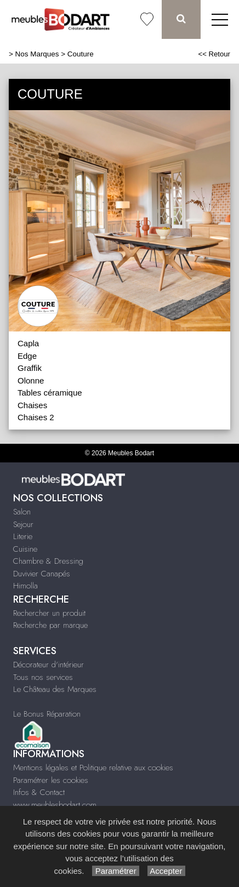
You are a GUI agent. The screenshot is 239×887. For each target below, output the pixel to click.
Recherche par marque (50, 625)
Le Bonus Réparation (47, 714)
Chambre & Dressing (48, 561)
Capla (28, 343)
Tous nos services (43, 677)
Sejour (23, 524)
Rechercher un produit (49, 613)
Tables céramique (50, 392)
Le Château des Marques (54, 689)
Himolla (25, 586)
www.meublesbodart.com (54, 805)
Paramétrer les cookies (50, 780)
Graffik (30, 368)
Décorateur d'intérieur (48, 665)
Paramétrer (115, 870)
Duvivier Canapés (41, 574)
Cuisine (25, 549)
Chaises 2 (36, 417)
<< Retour (214, 54)
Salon (22, 512)
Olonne (31, 380)
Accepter (166, 870)
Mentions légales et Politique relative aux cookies (93, 768)
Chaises (32, 405)
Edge (27, 355)
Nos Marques (37, 54)
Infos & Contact (39, 792)
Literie (22, 536)
